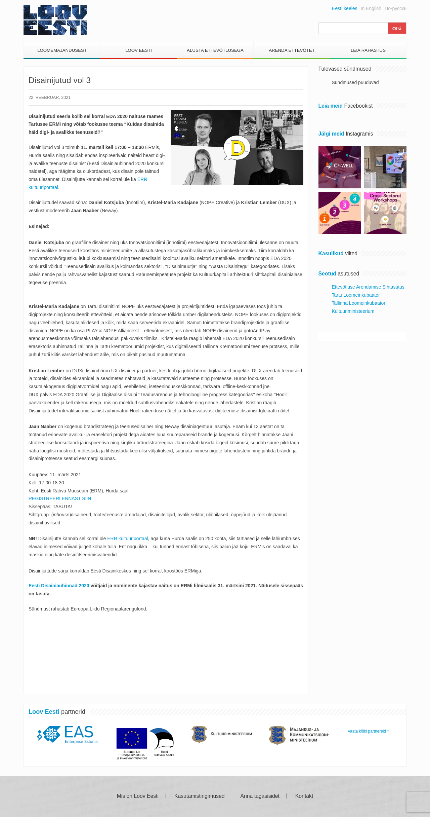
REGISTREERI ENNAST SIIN (60, 498)
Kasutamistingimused (199, 796)
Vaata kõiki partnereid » (368, 731)
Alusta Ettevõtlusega (215, 50)
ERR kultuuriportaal (127, 538)
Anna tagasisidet (260, 796)
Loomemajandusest (62, 50)
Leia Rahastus (368, 50)
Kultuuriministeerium (353, 311)
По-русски (395, 8)
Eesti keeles (344, 8)
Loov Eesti (138, 50)
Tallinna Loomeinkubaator (359, 303)
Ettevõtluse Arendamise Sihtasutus (368, 287)
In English (371, 8)
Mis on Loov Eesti (138, 796)
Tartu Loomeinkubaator (356, 295)
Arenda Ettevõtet (292, 50)
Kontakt (304, 796)
